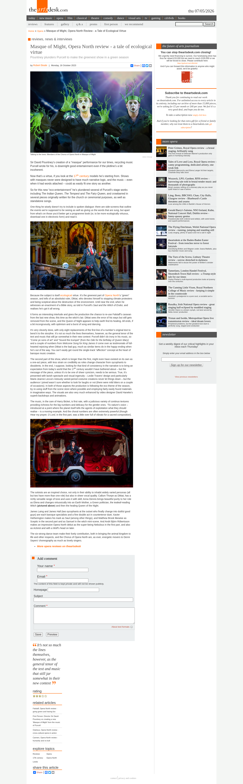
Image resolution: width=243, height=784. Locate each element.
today (32, 18)
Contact (113, 778)
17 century (81, 176)
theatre (95, 18)
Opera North (112, 295)
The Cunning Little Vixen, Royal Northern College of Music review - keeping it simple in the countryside (191, 290)
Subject (38, 596)
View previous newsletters (186, 377)
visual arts (134, 18)
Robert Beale (40, 65)
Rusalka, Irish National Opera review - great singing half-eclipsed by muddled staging (191, 306)
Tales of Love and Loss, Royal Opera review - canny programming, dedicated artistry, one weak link (192, 164)
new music (45, 18)
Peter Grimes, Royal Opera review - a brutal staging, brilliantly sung (191, 149)
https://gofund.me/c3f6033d (187, 63)
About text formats (120, 627)
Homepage (40, 589)
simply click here (199, 115)
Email (41, 576)
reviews (33, 24)
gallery (65, 24)
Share (135, 65)
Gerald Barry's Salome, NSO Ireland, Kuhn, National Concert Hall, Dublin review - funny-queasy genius (191, 213)
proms (93, 24)
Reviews (36, 754)
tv (146, 18)
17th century (38, 758)
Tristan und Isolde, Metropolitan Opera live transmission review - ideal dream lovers (191, 320)
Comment (39, 605)
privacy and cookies (127, 778)
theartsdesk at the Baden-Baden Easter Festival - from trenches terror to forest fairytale (188, 243)
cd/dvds (169, 18)
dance (120, 18)
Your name (45, 566)
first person (111, 24)
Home (31, 31)
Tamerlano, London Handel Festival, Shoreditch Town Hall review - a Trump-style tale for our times (192, 273)
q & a (79, 24)
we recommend (134, 24)
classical (82, 18)
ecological (66, 295)
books (181, 18)
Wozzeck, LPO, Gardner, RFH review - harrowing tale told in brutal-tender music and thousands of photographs (192, 181)
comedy (108, 18)
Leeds (35, 762)
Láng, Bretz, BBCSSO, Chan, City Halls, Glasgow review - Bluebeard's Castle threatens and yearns (189, 198)
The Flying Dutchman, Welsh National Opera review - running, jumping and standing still (192, 228)
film (69, 18)
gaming (155, 18)
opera (60, 18)
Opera (40, 31)
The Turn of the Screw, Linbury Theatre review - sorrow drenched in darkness (189, 258)
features (49, 24)
